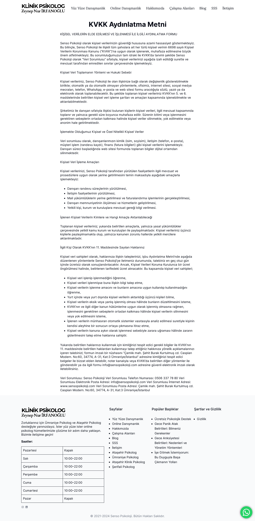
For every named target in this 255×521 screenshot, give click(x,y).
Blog (115, 438)
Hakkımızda (120, 428)
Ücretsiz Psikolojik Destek (173, 419)
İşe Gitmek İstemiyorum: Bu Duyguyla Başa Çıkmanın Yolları (172, 457)
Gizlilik (201, 419)
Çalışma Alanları (123, 433)
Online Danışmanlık (125, 424)
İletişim (117, 447)
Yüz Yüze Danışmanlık (127, 419)
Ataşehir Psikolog (124, 452)
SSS (115, 443)
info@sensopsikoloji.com (119, 365)
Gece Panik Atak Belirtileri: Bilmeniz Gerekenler (168, 428)
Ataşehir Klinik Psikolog (128, 462)
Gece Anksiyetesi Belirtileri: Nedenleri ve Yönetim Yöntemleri (171, 442)
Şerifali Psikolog (123, 467)
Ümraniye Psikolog (125, 457)
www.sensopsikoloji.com (77, 386)
